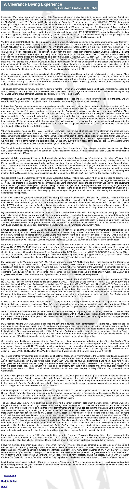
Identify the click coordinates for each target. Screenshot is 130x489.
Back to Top (10, 475)
